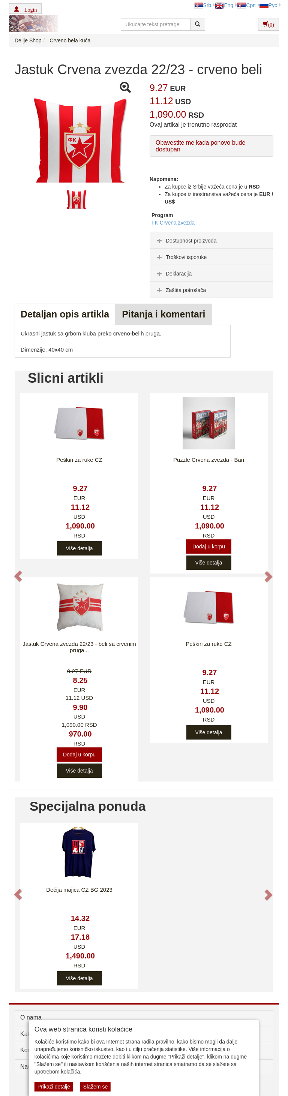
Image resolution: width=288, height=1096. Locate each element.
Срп (246, 5)
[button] (25, 8)
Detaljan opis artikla (65, 314)
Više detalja (79, 548)
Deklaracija (173, 274)
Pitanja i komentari (163, 314)
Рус (268, 5)
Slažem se (95, 1087)
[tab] (211, 240)
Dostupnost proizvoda (185, 241)
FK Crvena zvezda (173, 223)
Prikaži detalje (54, 1087)
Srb (203, 5)
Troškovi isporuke (181, 257)
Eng (224, 5)
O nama (31, 1017)
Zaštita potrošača (180, 290)
